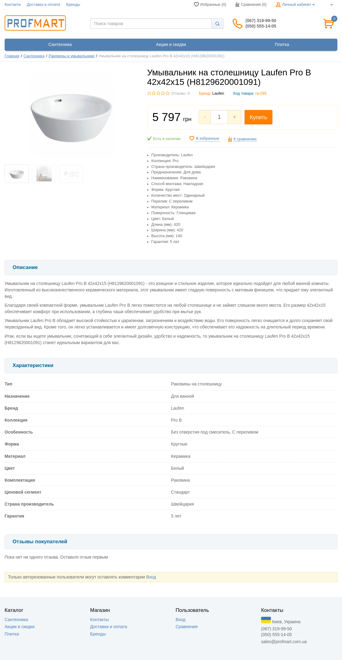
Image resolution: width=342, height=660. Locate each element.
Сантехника (34, 56)
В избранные (207, 138)
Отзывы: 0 (180, 93)
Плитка (12, 634)
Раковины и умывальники (71, 56)
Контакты (99, 619)
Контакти (13, 4)
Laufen (218, 93)
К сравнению (245, 139)
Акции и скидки (20, 626)
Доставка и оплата (43, 4)
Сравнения (187, 626)
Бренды (73, 4)
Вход (151, 577)
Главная (12, 56)
